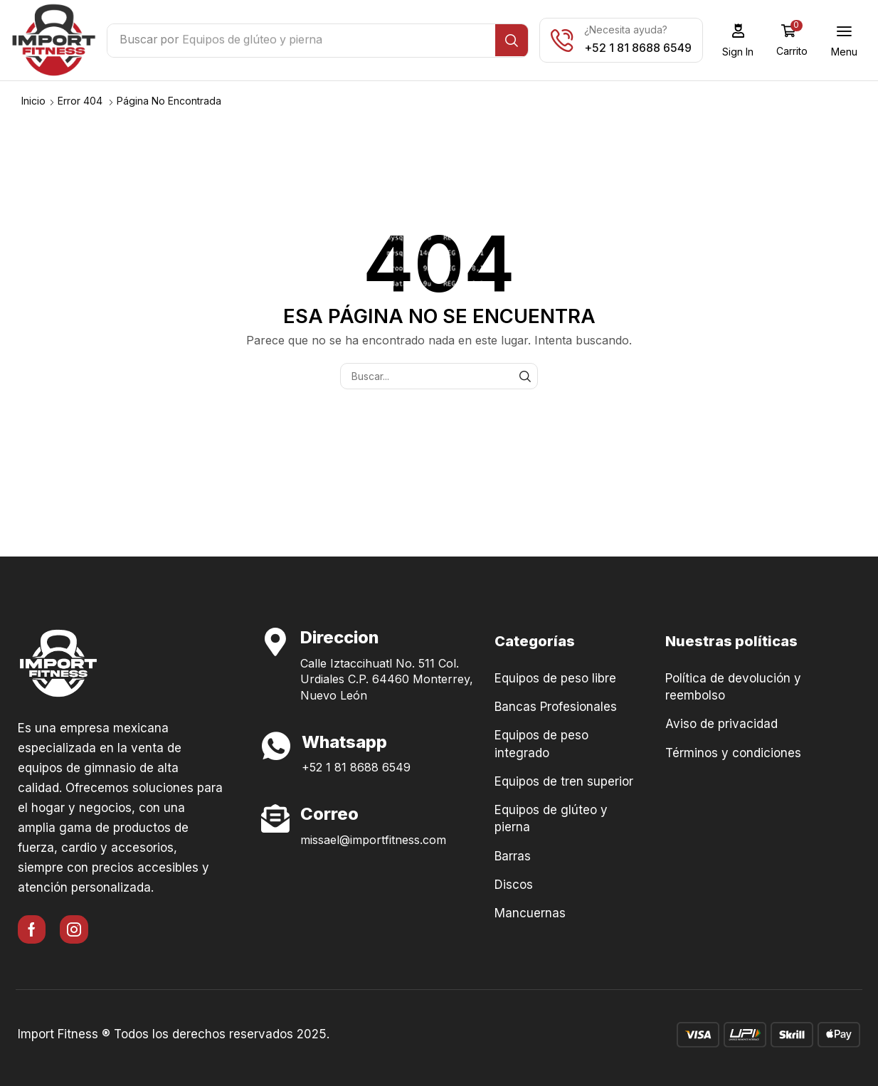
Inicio (33, 100)
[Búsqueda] (516, 40)
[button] (742, 40)
